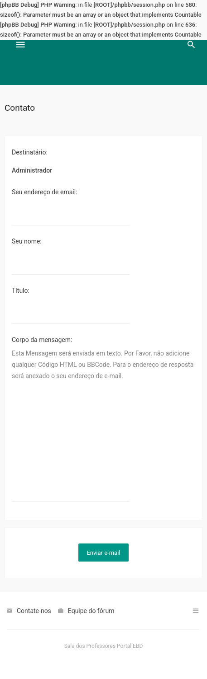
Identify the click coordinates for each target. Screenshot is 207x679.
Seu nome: (27, 241)
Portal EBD (130, 646)
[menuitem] (191, 62)
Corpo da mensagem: (42, 339)
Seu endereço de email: (44, 192)
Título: (20, 290)
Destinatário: (30, 152)
